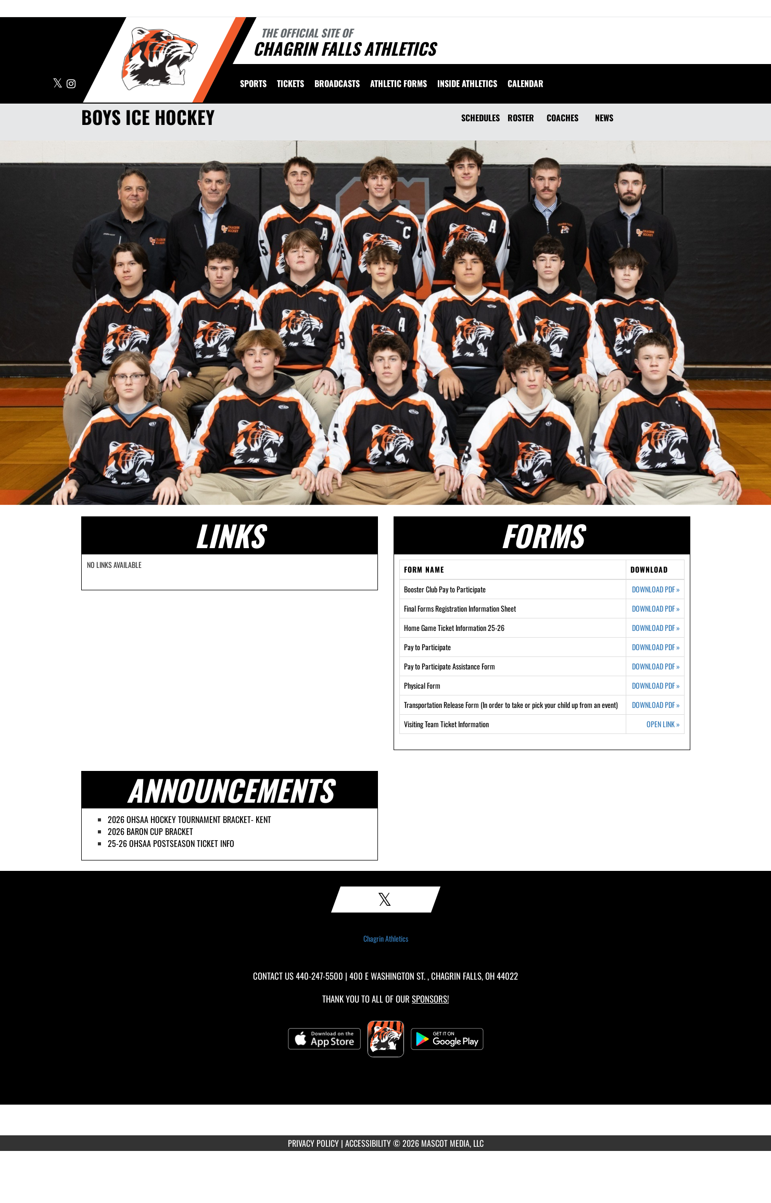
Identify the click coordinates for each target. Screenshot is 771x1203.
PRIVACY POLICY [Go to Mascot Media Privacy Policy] (313, 1143)
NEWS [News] (604, 117)
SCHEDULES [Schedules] (480, 117)
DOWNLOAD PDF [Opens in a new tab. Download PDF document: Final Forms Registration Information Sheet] (656, 608)
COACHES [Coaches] (562, 117)
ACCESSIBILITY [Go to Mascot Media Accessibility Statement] (368, 1143)
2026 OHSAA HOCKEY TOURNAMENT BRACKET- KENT (189, 819)
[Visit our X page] (58, 84)
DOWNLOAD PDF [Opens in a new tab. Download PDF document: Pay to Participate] (656, 647)
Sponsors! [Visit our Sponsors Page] (430, 998)
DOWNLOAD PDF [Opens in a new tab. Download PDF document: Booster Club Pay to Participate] (656, 589)
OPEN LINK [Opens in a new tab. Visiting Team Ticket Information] (663, 724)
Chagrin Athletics (385, 938)
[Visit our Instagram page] (71, 84)
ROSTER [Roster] (521, 117)
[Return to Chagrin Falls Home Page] (159, 58)
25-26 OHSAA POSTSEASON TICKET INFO (171, 843)
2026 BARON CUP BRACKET (150, 831)
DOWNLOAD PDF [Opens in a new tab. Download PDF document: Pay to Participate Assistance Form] (656, 666)
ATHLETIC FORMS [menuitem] (398, 83)
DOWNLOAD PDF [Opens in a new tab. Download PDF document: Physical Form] (656, 685)
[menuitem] (290, 83)
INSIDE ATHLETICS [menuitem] (467, 83)
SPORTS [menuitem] (253, 83)
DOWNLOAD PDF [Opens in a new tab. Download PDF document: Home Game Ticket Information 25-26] (656, 628)
